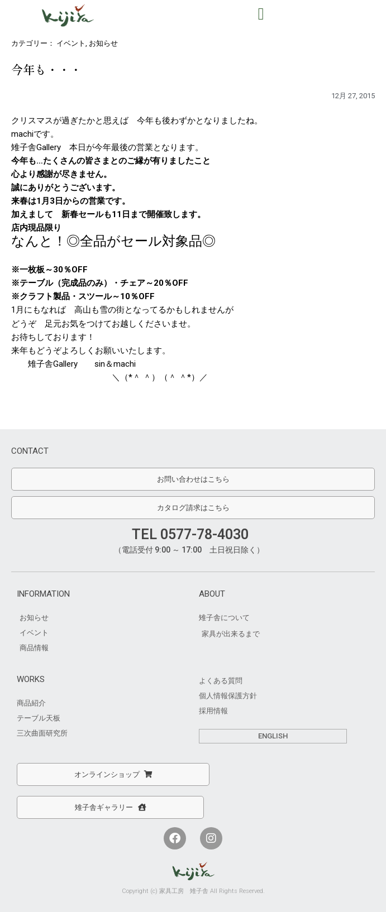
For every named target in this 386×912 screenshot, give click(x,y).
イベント (70, 43)
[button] (261, 13)
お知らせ (103, 43)
